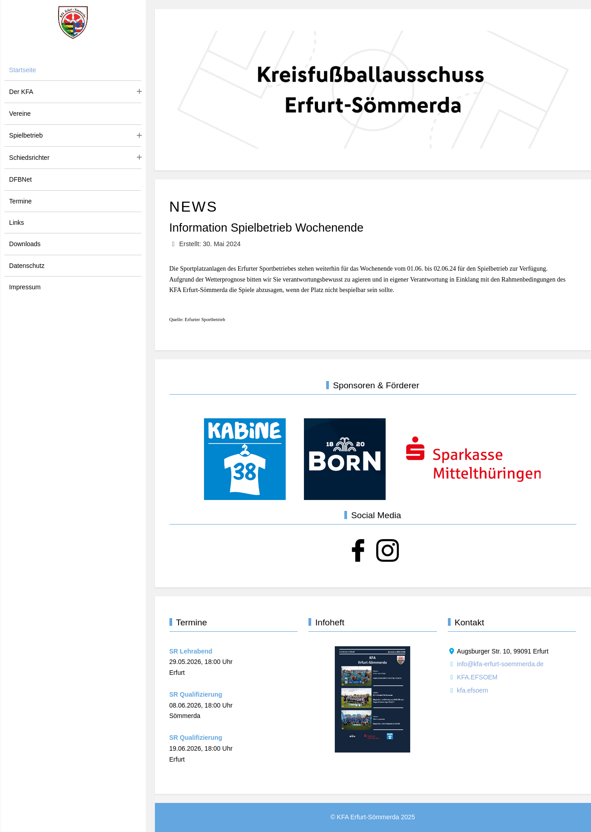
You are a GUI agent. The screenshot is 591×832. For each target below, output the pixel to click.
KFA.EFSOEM (477, 677)
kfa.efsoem (472, 690)
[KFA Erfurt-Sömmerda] (73, 22)
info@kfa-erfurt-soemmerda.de (500, 664)
